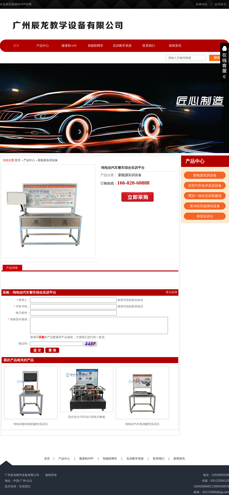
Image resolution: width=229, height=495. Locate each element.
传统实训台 (205, 216)
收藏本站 (202, 4)
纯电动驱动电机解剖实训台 (31, 424)
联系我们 (148, 45)
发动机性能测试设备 (205, 206)
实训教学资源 (122, 45)
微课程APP (69, 45)
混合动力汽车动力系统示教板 (86, 417)
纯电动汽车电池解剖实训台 (142, 424)
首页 (16, 45)
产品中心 (42, 45)
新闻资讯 (175, 45)
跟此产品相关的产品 (19, 360)
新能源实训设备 (48, 160)
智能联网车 (95, 45)
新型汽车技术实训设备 (205, 185)
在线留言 (220, 4)
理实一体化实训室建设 (205, 196)
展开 (224, 62)
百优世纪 (25, 486)
